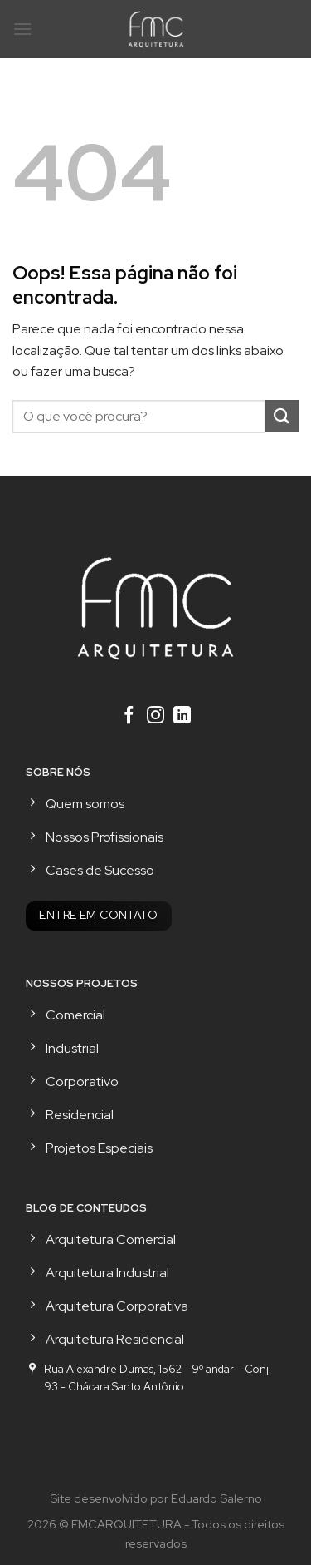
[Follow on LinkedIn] (182, 717)
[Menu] (22, 28)
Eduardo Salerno (216, 1498)
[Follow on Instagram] (155, 717)
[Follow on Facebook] (129, 717)
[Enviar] (282, 416)
